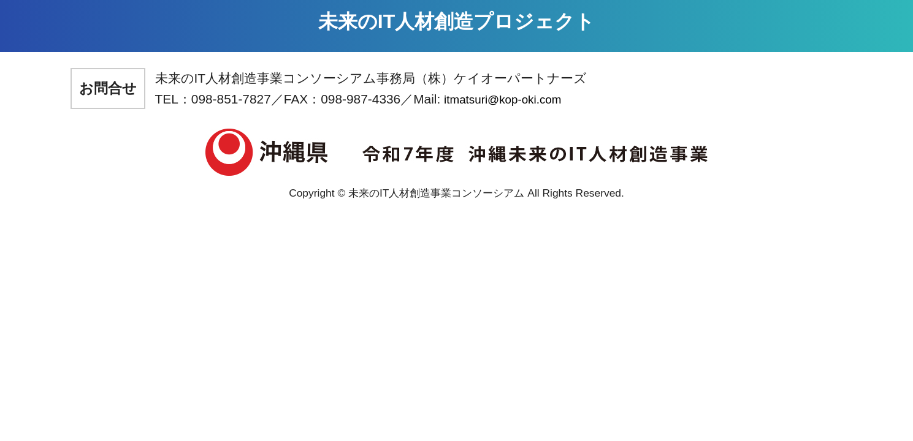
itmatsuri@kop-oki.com (502, 99)
